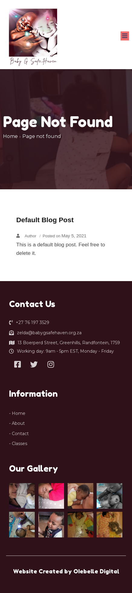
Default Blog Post (45, 220)
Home (10, 136)
